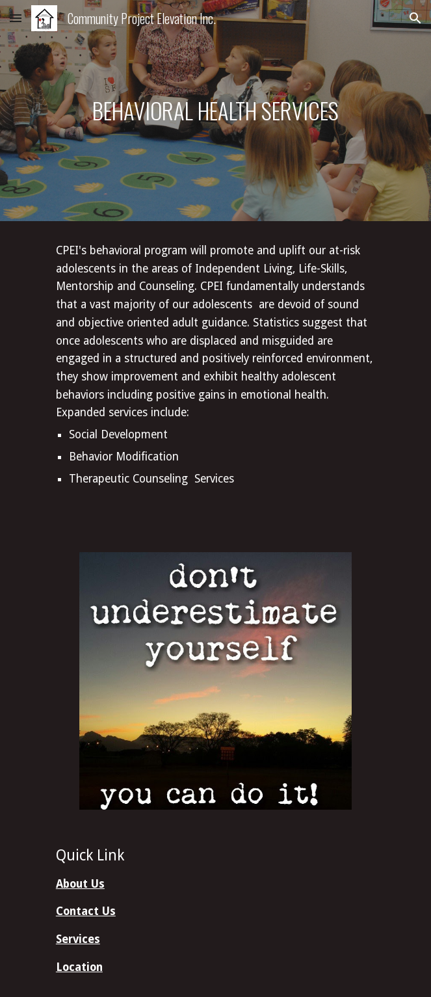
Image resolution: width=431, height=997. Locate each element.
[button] (15, 18)
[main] (215, 110)
